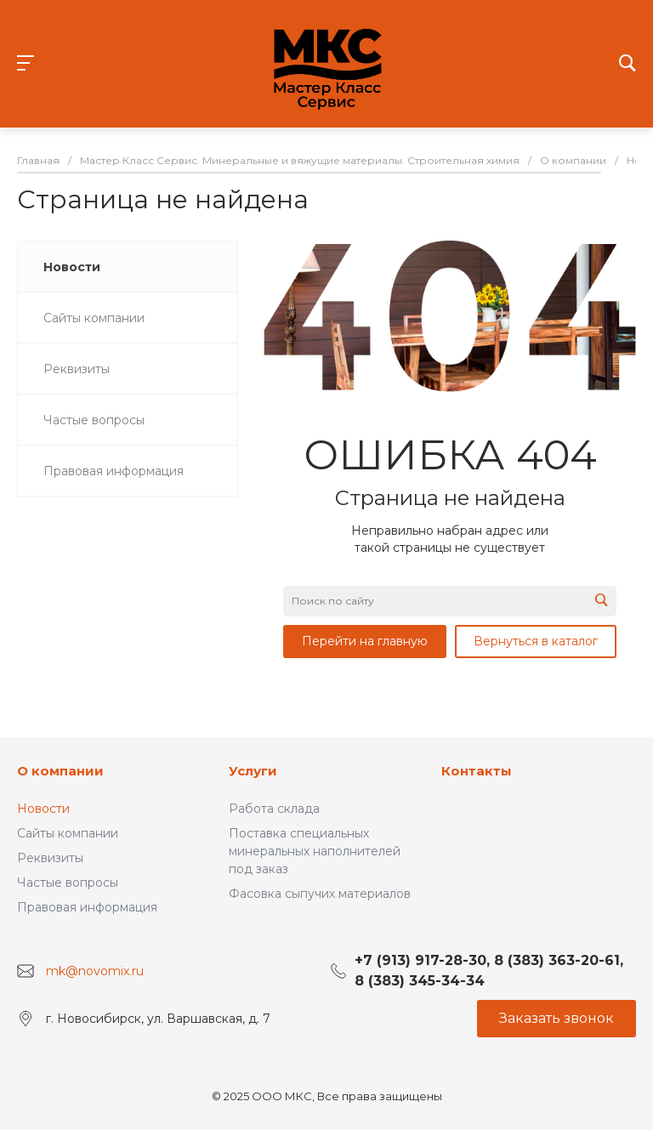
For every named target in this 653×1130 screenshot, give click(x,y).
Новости (43, 808)
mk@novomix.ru (95, 971)
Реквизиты (50, 858)
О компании (60, 771)
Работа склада (274, 808)
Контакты (476, 771)
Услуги (253, 771)
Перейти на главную (365, 641)
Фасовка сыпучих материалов (320, 893)
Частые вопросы (67, 882)
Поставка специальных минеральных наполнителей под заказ (314, 851)
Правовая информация (87, 907)
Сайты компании (67, 833)
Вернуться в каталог (536, 641)
